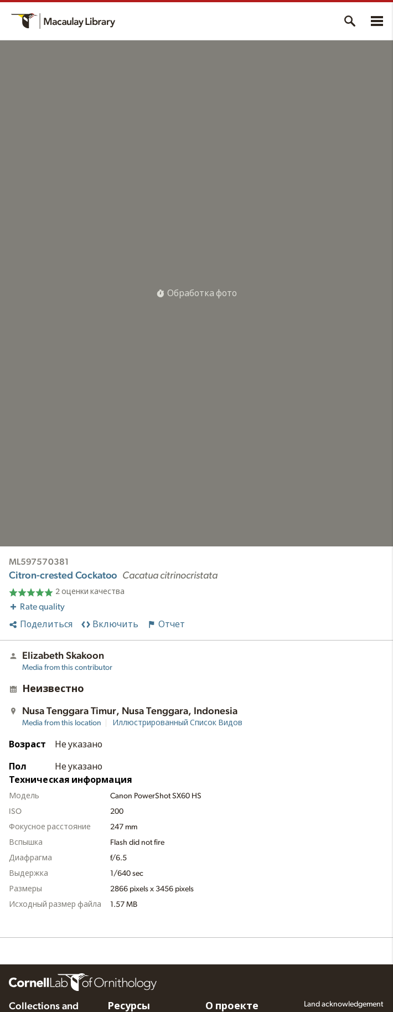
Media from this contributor (67, 668)
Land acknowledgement (343, 1004)
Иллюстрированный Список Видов (177, 723)
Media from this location (61, 723)
